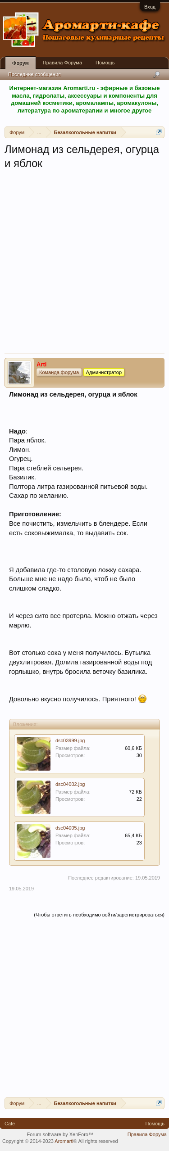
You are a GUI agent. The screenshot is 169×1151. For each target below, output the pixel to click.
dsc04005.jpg (70, 828)
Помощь (105, 62)
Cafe (10, 1123)
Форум (20, 63)
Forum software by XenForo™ (60, 1134)
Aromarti (64, 1141)
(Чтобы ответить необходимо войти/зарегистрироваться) (99, 914)
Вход (149, 6)
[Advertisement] (84, 264)
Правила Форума (62, 62)
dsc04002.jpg (70, 784)
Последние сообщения (34, 74)
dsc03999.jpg (70, 740)
